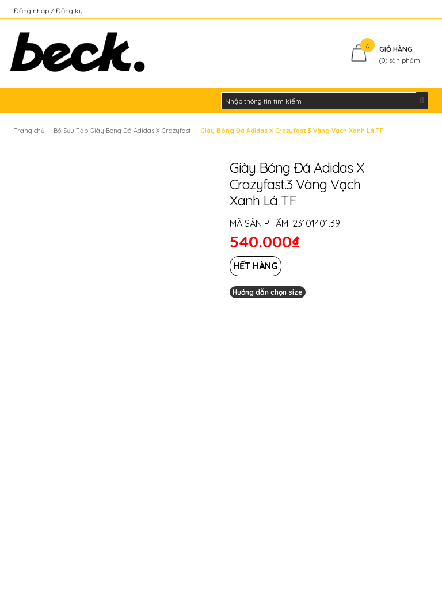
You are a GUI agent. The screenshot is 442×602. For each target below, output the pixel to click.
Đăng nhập (32, 10)
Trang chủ (29, 131)
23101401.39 (316, 223)
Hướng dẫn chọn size (268, 292)
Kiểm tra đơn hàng (398, 10)
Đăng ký (69, 10)
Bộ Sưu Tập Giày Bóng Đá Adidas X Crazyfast (122, 131)
